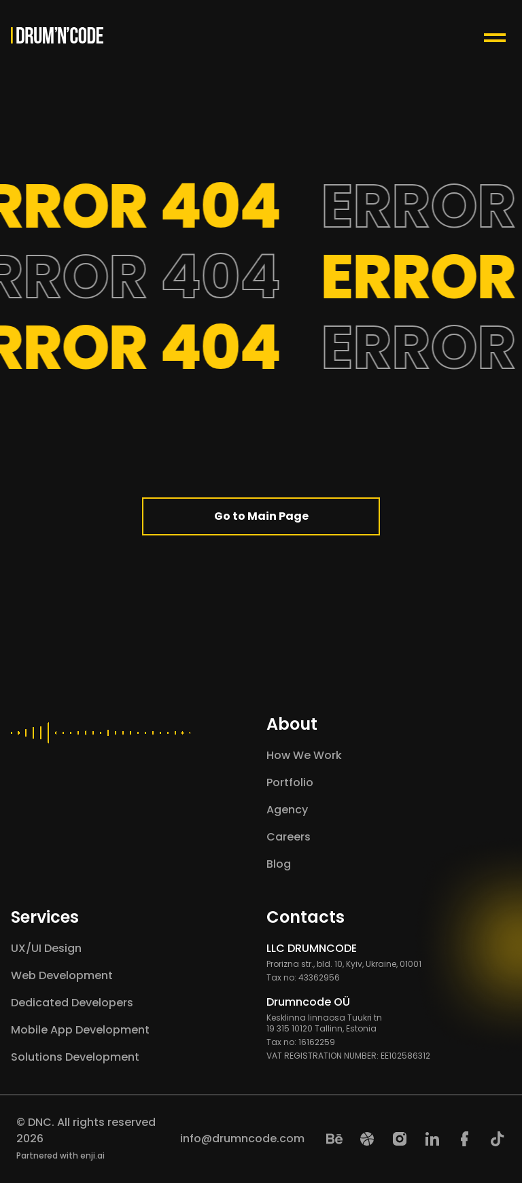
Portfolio (289, 782)
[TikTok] (497, 1139)
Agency (287, 809)
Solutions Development (75, 1057)
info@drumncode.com (242, 1138)
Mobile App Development (80, 1030)
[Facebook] (465, 1139)
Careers (288, 837)
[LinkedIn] (432, 1139)
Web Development (62, 975)
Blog (278, 864)
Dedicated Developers (72, 1002)
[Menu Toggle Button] (497, 35)
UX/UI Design (46, 948)
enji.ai (92, 1155)
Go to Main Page (261, 516)
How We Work (304, 755)
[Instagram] (400, 1139)
